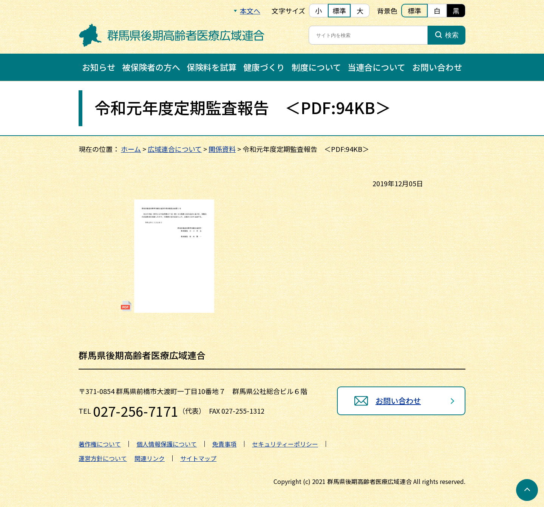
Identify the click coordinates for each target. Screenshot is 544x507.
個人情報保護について (166, 443)
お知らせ (98, 67)
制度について (316, 67)
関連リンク (149, 458)
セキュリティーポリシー (285, 443)
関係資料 (222, 149)
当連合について (376, 67)
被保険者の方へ (151, 67)
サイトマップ (198, 458)
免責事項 (224, 443)
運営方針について (103, 458)
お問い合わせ (437, 67)
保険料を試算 (211, 67)
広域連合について (175, 149)
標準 (339, 10)
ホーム (131, 149)
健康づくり (264, 67)
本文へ (250, 10)
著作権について (100, 443)
